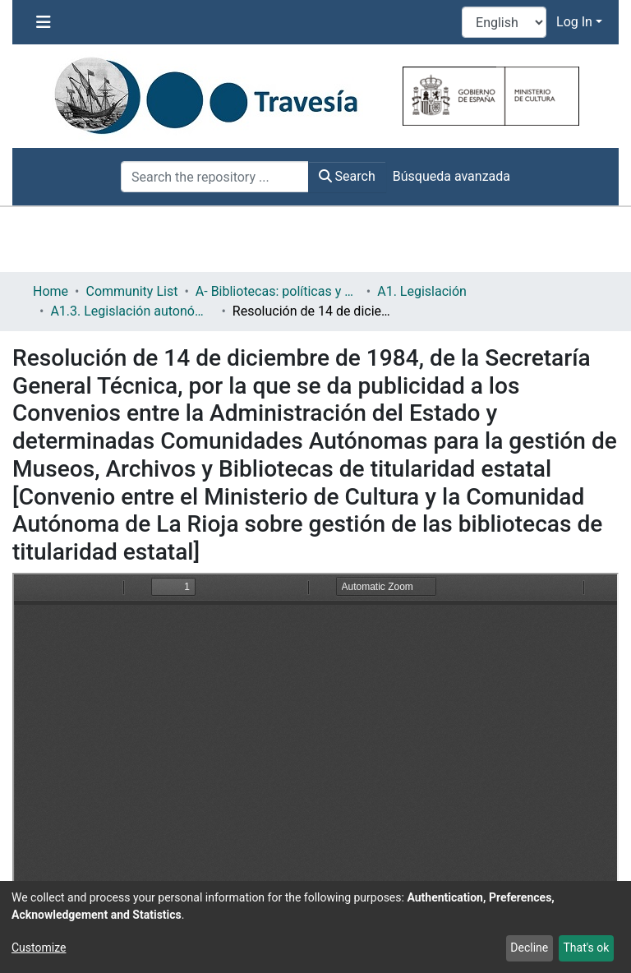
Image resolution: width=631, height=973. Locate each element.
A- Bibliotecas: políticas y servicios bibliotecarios (278, 291)
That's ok (586, 947)
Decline (529, 947)
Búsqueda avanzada (451, 176)
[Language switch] (504, 22)
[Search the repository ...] (215, 176)
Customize (39, 947)
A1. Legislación (422, 291)
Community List (131, 291)
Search (347, 176)
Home (50, 291)
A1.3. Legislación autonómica (132, 311)
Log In (574, 22)
